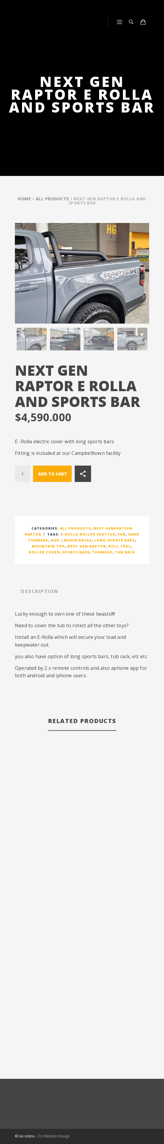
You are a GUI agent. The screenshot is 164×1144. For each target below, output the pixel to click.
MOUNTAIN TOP (48, 546)
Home (24, 199)
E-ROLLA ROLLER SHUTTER (88, 534)
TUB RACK (125, 552)
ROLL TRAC (119, 546)
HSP (55, 540)
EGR (122, 534)
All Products (52, 199)
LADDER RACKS (76, 540)
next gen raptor (86, 546)
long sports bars (114, 540)
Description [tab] (39, 591)
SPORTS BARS (76, 552)
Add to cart (52, 474)
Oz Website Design (54, 1136)
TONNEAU (102, 552)
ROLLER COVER (44, 552)
